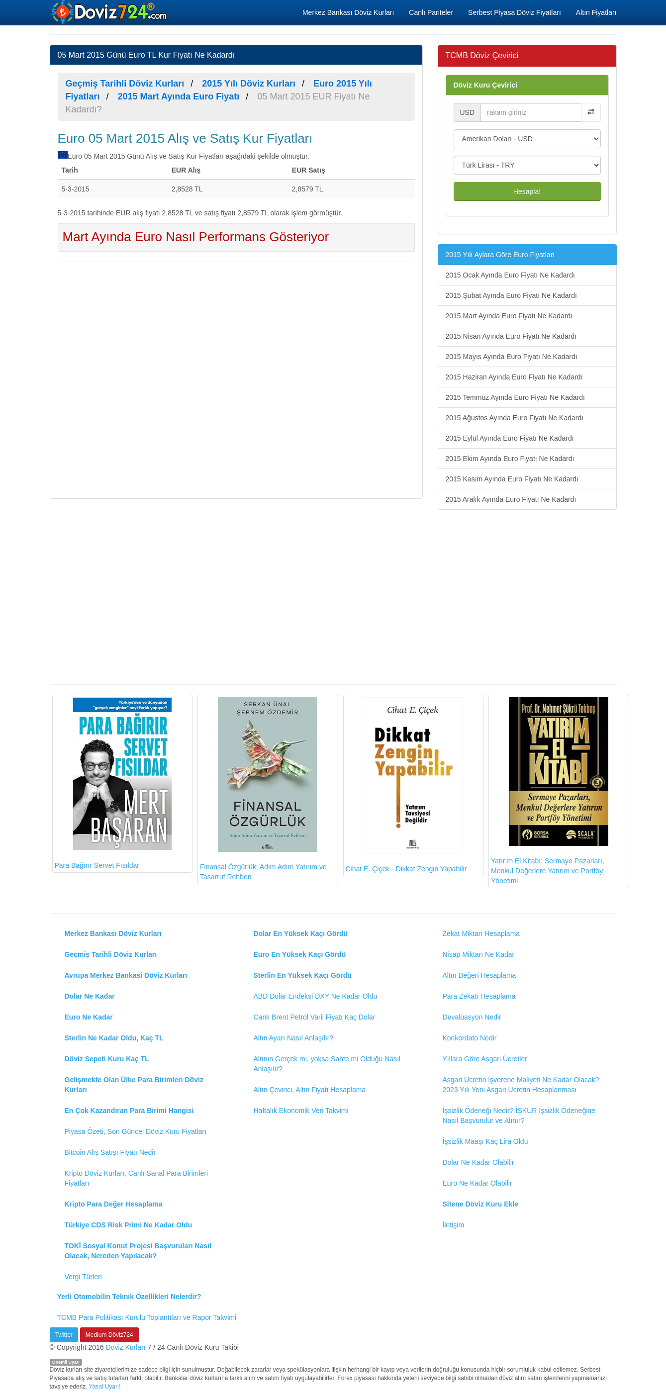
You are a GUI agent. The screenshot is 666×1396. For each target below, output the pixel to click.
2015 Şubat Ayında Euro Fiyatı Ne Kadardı (511, 295)
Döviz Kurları (126, 1347)
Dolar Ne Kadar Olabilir (478, 1162)
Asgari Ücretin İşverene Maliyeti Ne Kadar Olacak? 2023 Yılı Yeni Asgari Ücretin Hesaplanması (521, 1085)
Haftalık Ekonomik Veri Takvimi (301, 1111)
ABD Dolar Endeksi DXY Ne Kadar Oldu (316, 996)
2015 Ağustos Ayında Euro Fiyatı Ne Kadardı (515, 418)
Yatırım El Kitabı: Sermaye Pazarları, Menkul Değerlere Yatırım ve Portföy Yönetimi (549, 791)
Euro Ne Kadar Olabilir (477, 1183)
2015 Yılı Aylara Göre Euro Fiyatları (500, 255)
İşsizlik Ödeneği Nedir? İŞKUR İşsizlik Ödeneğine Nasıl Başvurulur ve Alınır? (519, 1115)
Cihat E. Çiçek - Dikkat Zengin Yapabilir (406, 785)
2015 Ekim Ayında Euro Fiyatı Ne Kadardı (510, 459)
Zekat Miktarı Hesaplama (481, 933)
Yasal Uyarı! (105, 1386)
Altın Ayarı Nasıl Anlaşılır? (294, 1038)
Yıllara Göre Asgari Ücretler (485, 1059)
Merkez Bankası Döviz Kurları (348, 12)
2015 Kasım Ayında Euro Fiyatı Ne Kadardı (512, 479)
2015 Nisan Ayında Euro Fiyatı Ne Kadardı (511, 336)
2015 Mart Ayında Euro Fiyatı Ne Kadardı (509, 316)
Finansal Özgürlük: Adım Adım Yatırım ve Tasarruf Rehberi (263, 789)
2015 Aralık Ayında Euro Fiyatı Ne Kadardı (511, 499)
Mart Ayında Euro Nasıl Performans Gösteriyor (196, 236)
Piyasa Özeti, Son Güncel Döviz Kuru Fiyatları (136, 1131)
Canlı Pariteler (431, 12)
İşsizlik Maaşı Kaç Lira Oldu (485, 1141)
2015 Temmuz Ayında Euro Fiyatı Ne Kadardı (515, 397)
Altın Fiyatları (596, 12)
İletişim (454, 1225)
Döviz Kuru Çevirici (485, 85)
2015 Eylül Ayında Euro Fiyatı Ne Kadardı (510, 438)
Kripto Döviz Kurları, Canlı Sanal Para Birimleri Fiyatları (136, 1178)
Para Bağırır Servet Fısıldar (113, 783)
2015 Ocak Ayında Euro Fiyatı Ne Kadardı (510, 275)
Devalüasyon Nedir (472, 1017)
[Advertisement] (236, 379)
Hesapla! (527, 191)
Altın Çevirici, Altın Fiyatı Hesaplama (310, 1090)
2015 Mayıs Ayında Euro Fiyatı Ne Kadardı (511, 357)
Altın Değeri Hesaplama (479, 975)
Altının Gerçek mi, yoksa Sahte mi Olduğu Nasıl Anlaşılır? (327, 1064)
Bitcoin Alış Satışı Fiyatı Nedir (110, 1152)
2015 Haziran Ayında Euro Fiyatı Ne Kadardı (514, 377)
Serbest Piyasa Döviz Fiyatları (514, 12)
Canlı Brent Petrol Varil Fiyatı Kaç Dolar (315, 1017)
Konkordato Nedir (470, 1038)
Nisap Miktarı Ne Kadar (479, 954)
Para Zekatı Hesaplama (479, 996)
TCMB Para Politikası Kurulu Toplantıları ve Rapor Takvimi (147, 1317)
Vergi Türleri (83, 1277)
